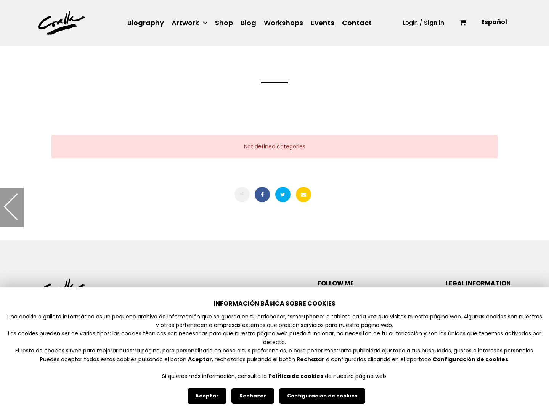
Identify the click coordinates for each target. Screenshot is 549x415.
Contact (357, 22)
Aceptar (206, 395)
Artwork (185, 22)
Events (322, 22)
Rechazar (252, 395)
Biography (145, 22)
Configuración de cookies (322, 395)
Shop (224, 22)
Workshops (283, 22)
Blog (248, 22)
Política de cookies (295, 376)
